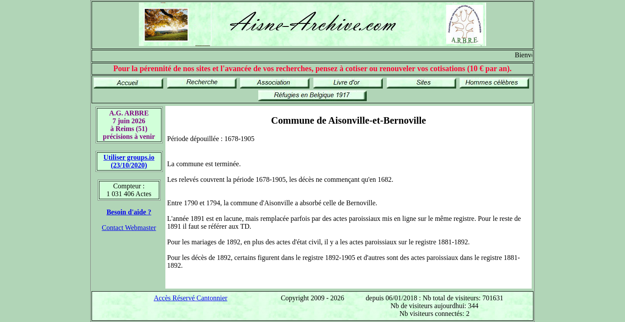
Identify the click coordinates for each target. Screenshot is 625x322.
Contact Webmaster (129, 227)
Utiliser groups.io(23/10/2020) (129, 161)
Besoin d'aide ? (128, 212)
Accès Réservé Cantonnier (190, 298)
